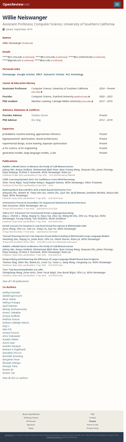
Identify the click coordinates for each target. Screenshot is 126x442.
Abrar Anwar (9, 299)
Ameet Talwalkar (12, 312)
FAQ (92, 414)
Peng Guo (94, 215)
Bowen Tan (9, 372)
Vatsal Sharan (62, 239)
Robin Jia (66, 172)
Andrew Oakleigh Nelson (16, 322)
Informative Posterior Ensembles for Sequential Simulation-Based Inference (44, 202)
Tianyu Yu (41, 228)
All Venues (30, 421)
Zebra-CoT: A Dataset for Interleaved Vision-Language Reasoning (38, 213)
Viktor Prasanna (93, 182)
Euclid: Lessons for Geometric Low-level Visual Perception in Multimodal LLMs (45, 225)
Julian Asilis (37, 239)
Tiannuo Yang (10, 262)
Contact (92, 418)
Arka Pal (7, 329)
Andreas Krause (11, 319)
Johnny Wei (8, 169)
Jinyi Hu (52, 228)
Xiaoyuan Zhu (88, 169)
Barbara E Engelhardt (14, 349)
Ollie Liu (82, 215)
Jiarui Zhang (9, 228)
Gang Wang (69, 262)
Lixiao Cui (46, 262)
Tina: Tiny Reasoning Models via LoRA (23, 269)
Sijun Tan (65, 192)
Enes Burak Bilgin (66, 272)
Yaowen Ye (23, 192)
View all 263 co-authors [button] (15, 377)
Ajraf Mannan (78, 192)
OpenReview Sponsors (54, 437)
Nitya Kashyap (10, 172)
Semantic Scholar (54, 74)
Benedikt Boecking (13, 356)
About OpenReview (30, 414)
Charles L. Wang (18, 215)
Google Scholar (26, 74)
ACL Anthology (74, 74)
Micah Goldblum (57, 218)
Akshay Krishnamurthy (15, 309)
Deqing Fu (34, 215)
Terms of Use (92, 425)
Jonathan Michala (96, 192)
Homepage (9, 74)
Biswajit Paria (10, 366)
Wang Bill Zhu (70, 215)
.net (16, 4)
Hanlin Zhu (53, 192)
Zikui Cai (56, 215)
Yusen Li (57, 262)
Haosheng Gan (10, 239)
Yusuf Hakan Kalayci (33, 182)
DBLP (39, 74)
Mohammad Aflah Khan (45, 169)
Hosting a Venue (31, 418)
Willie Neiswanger (51, 172)
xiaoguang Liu (83, 262)
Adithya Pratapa (11, 302)
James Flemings (105, 169)
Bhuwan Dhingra (12, 362)
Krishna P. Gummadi (29, 172)
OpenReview (9, 435)
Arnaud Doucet (11, 332)
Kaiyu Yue (46, 215)
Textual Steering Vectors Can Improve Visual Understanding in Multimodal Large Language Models (56, 236)
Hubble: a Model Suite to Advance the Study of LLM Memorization (38, 166)
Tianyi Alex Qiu (38, 192)
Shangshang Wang (12, 272)
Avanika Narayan (12, 346)
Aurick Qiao (9, 342)
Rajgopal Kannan (55, 182)
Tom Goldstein (39, 218)
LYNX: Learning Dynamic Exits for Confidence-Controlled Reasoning (39, 179)
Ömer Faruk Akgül (12, 182)
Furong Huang (23, 218)
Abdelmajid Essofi (12, 295)
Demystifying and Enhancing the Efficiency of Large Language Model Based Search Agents (51, 259)
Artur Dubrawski (11, 336)
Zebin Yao (23, 262)
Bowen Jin (34, 262)
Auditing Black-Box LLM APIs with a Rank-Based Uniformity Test (37, 189)
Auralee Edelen (11, 339)
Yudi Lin (31, 228)
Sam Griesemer (10, 205)
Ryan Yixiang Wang (69, 169)
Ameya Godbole (24, 169)
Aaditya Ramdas (11, 292)
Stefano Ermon (39, 115)
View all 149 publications (16, 281)
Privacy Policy (93, 428)
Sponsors (31, 425)
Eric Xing (35, 120)
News (31, 428)
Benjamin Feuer (11, 359)
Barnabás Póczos (12, 352)
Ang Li (6, 215)
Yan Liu (43, 205)
